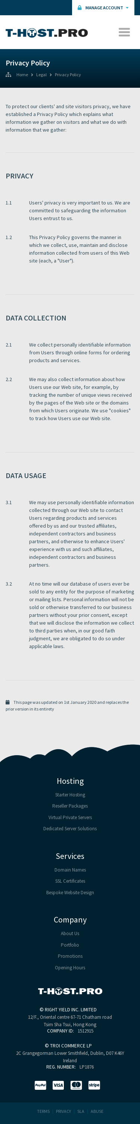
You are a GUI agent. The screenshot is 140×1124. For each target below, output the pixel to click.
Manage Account (103, 7)
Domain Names (70, 870)
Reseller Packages (70, 806)
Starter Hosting (70, 795)
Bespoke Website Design (70, 892)
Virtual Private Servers (70, 817)
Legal (41, 75)
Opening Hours (70, 967)
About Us (70, 933)
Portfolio (70, 945)
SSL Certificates (70, 881)
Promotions (70, 956)
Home (22, 75)
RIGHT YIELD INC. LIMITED (71, 1010)
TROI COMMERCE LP (71, 1046)
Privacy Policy (68, 75)
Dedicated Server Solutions (70, 828)
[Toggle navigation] (124, 32)
